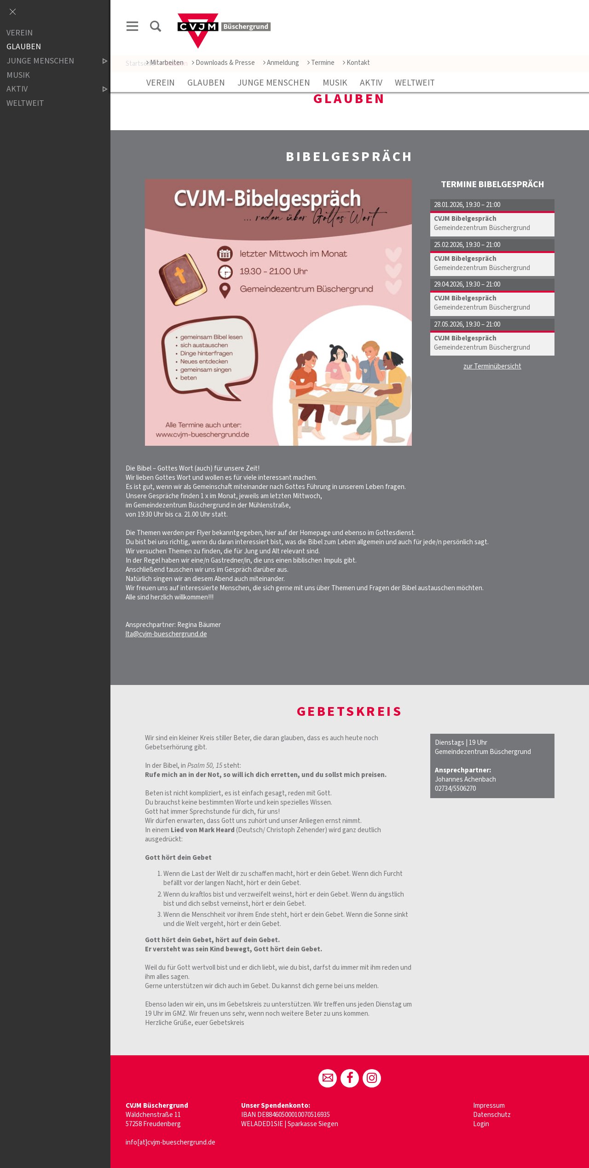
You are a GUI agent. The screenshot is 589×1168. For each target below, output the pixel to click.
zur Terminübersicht (492, 366)
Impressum (489, 1105)
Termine (321, 63)
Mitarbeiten (165, 63)
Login (481, 1124)
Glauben (206, 82)
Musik (335, 82)
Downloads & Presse (223, 63)
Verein (160, 82)
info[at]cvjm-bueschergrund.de (170, 1142)
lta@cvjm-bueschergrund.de (166, 634)
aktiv (371, 82)
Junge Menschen (273, 82)
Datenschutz (492, 1115)
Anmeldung (281, 63)
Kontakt (356, 63)
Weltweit (415, 82)
